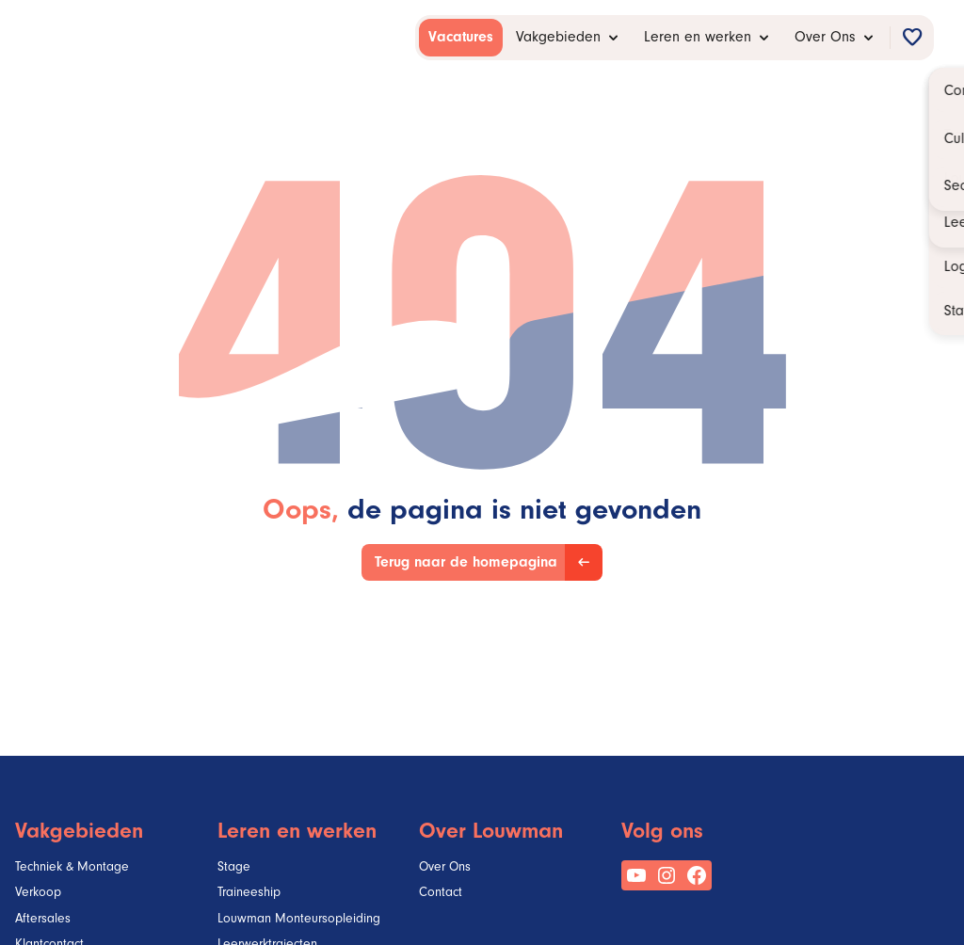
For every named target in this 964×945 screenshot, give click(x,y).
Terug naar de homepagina (466, 563)
